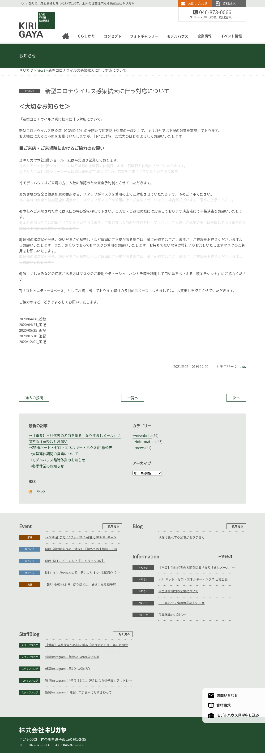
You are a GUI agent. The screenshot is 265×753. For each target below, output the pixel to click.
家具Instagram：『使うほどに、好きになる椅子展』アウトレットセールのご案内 (202, 650)
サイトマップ (222, 733)
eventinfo (144, 435)
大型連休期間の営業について (55, 454)
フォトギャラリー (132, 733)
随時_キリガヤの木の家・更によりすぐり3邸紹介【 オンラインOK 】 (83, 572)
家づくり (29, 549)
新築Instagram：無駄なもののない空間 (185, 626)
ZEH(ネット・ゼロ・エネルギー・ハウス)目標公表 (72, 447)
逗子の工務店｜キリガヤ (32, 10)
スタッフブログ (143, 615)
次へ (236, 398)
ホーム (26, 733)
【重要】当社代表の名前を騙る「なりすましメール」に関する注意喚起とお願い (83, 614)
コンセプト (108, 733)
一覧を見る (112, 526)
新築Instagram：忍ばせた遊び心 (181, 638)
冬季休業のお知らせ (48, 466)
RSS (41, 491)
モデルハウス (157, 733)
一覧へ (132, 398)
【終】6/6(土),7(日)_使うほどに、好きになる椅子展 (80, 584)
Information (146, 442)
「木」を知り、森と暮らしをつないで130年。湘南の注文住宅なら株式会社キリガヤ (76, 3)
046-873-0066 (218, 12)
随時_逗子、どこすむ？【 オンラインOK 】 (75, 560)
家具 (29, 537)
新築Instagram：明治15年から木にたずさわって (191, 662)
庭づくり (58, 733)
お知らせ (27, 56)
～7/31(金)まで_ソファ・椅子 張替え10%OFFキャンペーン (83, 537)
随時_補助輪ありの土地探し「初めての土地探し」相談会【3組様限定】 (83, 549)
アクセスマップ (199, 733)
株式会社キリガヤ (42, 699)
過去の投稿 (34, 398)
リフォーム (76, 733)
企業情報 (176, 733)
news (241, 366)
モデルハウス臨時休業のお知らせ (58, 460)
